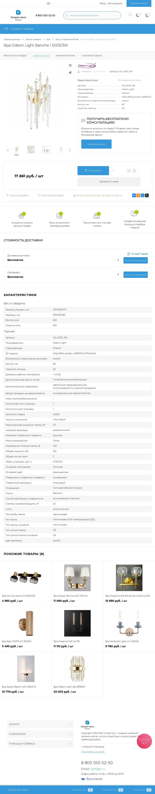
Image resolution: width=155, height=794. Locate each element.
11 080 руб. (77, 602)
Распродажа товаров (144, 741)
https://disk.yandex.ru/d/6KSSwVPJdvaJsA (74, 353)
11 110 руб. (77, 648)
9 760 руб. (129, 648)
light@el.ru (97, 769)
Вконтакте (91, 779)
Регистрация (115, 3)
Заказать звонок (139, 3)
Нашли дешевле (17, 195)
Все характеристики (129, 80)
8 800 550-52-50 (45, 15)
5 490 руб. (25, 648)
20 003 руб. (77, 693)
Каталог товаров (18, 29)
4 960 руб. (25, 602)
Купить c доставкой (135, 260)
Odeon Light (128, 89)
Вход (102, 3)
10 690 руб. (129, 602)
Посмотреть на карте (92, 751)
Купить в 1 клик (109, 181)
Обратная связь (16, 790)
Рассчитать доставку (51, 195)
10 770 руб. (25, 693)
